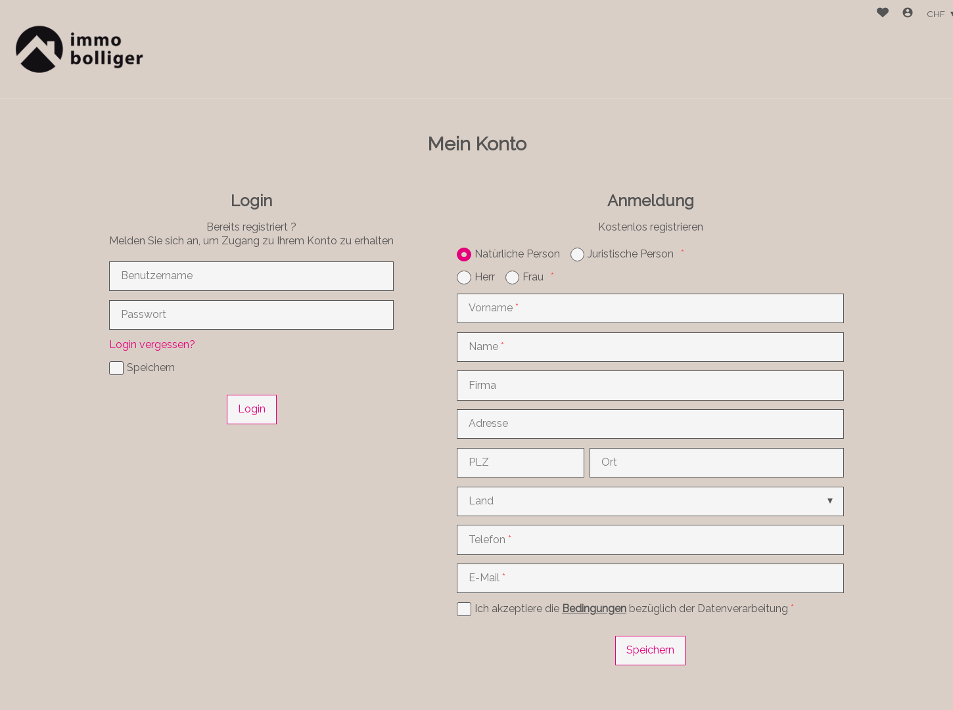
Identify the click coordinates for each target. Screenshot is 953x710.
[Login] (908, 14)
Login (252, 409)
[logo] (76, 49)
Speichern (650, 650)
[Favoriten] (883, 14)
